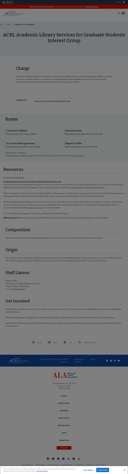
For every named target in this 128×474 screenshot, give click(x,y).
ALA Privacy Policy (42, 472)
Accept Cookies (103, 471)
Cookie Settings (88, 471)
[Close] (124, 471)
